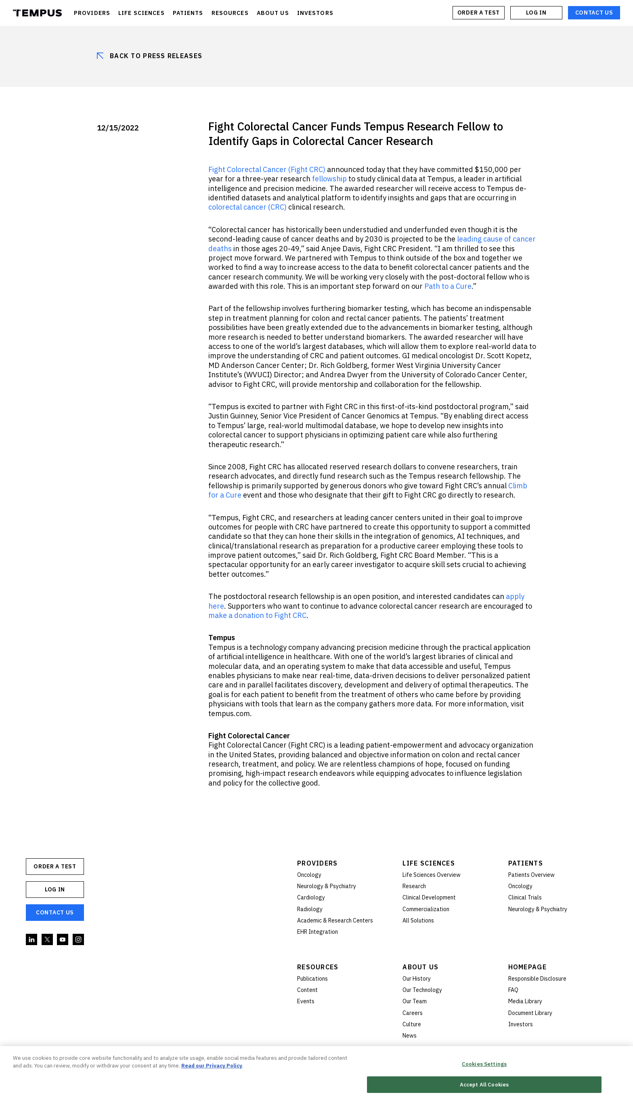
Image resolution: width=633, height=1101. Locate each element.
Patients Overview (531, 874)
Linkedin (32, 940)
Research (414, 886)
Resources (318, 967)
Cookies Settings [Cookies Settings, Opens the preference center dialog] (484, 1065)
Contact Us (594, 12)
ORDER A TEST (478, 12)
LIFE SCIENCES (141, 13)
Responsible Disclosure (537, 978)
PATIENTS (188, 13)
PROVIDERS (92, 13)
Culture (411, 1024)
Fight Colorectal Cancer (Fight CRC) (266, 169)
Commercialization (425, 909)
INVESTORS (315, 13)
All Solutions (418, 920)
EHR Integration (317, 931)
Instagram (78, 940)
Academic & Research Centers (335, 920)
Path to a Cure (448, 286)
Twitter (47, 940)
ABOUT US (273, 13)
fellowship (329, 178)
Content (307, 990)
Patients (525, 863)
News (409, 1035)
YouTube (63, 940)
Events (305, 1001)
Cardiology (311, 897)
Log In (536, 12)
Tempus (37, 13)
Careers (412, 1013)
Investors (520, 1024)
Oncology (309, 874)
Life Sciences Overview (431, 874)
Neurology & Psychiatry (326, 886)
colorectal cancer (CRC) (247, 207)
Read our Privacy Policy (211, 1066)
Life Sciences (428, 863)
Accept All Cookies (484, 1085)
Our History (416, 978)
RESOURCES (230, 13)
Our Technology (422, 990)
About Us (420, 967)
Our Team (414, 1001)
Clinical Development (429, 897)
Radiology (310, 909)
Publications (312, 978)
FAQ (513, 990)
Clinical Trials (525, 897)
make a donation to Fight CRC (257, 615)
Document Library (530, 1013)
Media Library (525, 1001)
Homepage (527, 967)
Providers (317, 863)
